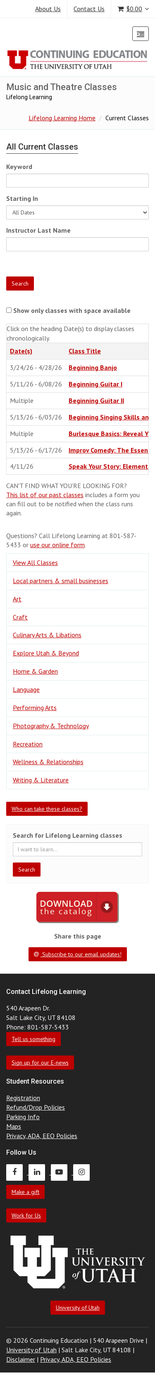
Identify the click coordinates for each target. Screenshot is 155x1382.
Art (17, 599)
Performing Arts (35, 707)
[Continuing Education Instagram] (83, 1172)
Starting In (22, 198)
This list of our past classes (44, 495)
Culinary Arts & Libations (47, 635)
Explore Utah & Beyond (46, 653)
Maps (13, 1126)
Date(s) (21, 351)
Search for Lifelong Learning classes (67, 835)
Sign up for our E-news (40, 1062)
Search (20, 283)
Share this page (77, 936)
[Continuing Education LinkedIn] (40, 1172)
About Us (48, 9)
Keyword (19, 166)
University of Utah (78, 1307)
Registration (23, 1098)
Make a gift (25, 1192)
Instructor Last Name (38, 230)
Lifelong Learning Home (62, 118)
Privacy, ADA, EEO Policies (41, 1136)
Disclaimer (20, 1359)
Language (26, 689)
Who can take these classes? (47, 809)
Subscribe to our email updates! (78, 954)
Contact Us (89, 9)
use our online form (57, 545)
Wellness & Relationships (48, 762)
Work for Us (26, 1215)
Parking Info (23, 1117)
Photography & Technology (51, 726)
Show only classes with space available (72, 310)
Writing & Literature (41, 780)
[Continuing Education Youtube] (62, 1172)
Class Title (85, 351)
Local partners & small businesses (60, 581)
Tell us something (33, 1039)
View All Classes (35, 562)
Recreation (28, 744)
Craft (20, 617)
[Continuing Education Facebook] (17, 1172)
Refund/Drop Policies (35, 1107)
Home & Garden (35, 671)
